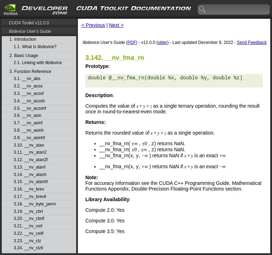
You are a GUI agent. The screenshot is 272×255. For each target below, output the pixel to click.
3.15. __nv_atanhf (31, 182)
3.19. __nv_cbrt (28, 211)
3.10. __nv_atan (29, 145)
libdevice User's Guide (30, 31)
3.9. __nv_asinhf (29, 138)
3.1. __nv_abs (27, 78)
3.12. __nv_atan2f (31, 160)
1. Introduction (23, 39)
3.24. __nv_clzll (28, 248)
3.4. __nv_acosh (29, 101)
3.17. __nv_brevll (30, 196)
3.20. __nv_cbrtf (29, 218)
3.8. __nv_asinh (29, 130)
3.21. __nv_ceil (28, 226)
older (162, 42)
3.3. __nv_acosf (29, 93)
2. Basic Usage (24, 55)
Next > (116, 25)
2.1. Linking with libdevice (38, 63)
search (202, 9)
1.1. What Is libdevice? (35, 47)
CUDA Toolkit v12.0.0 (29, 23)
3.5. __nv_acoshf (30, 108)
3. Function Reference (30, 71)
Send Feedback (252, 42)
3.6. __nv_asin (27, 115)
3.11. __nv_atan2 (30, 152)
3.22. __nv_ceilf (29, 233)
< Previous (93, 25)
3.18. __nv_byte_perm (35, 204)
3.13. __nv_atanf (29, 167)
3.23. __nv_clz (27, 241)
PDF (132, 42)
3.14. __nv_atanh (30, 174)
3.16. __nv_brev (29, 189)
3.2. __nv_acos (28, 86)
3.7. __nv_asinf (28, 123)
